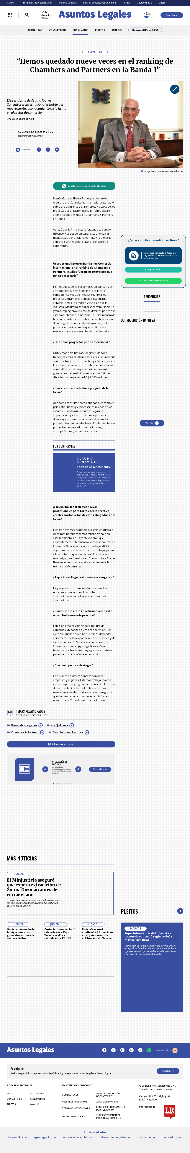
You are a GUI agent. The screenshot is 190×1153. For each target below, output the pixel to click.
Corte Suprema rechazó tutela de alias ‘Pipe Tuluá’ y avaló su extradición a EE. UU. (59, 934)
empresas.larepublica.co (78, 1137)
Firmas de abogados (24, 725)
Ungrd (162, 2)
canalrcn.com (148, 1137)
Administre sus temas (61, 744)
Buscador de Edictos (145, 30)
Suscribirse (172, 15)
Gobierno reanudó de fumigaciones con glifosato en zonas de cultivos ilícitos (21, 934)
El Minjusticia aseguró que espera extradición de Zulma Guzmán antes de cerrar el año (34, 887)
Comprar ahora (153, 269)
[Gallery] (61, 767)
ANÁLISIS (117, 30)
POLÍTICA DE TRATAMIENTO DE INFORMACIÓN (111, 1108)
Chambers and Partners (68, 732)
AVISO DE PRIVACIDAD (107, 1101)
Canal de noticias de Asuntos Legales (84, 186)
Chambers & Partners (25, 732)
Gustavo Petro (144, 2)
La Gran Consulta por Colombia (99, 2)
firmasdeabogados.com (116, 1137)
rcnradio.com (173, 1137)
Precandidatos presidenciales (37, 2)
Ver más (152, 423)
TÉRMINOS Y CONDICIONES (76, 1108)
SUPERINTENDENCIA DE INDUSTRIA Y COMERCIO (108, 1116)
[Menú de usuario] (146, 15)
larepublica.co (17, 1137)
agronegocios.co (45, 1137)
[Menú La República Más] (10, 15)
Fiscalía (126, 2)
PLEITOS (100, 30)
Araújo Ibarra (59, 725)
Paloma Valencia (68, 2)
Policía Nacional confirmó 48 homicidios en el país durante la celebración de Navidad (97, 934)
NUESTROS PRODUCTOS (74, 1101)
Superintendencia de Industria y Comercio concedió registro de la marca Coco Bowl (148, 937)
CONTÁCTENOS (70, 1094)
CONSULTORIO (57, 30)
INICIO (10, 1093)
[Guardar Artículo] (22, 149)
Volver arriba (167, 1050)
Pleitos (129, 911)
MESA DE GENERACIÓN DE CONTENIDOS (108, 1095)
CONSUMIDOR (80, 30)
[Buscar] (27, 15)
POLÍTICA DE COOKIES (73, 1116)
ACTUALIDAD (35, 30)
